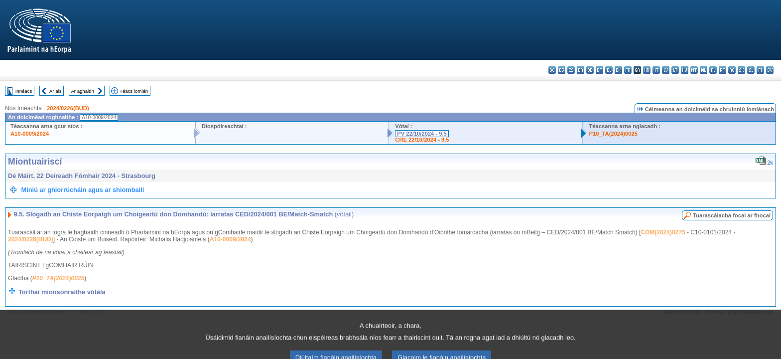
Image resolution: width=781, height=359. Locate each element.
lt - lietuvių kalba (675, 70)
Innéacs (23, 91)
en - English (618, 70)
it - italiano (656, 70)
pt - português (722, 70)
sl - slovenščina (751, 70)
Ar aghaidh (82, 91)
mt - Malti (694, 70)
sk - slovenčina (741, 70)
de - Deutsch (590, 70)
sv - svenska (770, 70)
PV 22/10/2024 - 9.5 (422, 134)
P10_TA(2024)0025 (613, 134)
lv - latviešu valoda (665, 70)
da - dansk (580, 70)
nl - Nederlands (703, 70)
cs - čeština (571, 70)
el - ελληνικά (609, 70)
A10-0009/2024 (29, 134)
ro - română (732, 70)
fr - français (628, 70)
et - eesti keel (599, 70)
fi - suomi (760, 70)
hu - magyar (684, 70)
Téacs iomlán (134, 91)
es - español (561, 70)
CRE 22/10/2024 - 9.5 (422, 140)
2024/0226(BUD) (68, 108)
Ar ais (55, 91)
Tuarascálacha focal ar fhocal (732, 215)
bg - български (552, 70)
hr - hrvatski (647, 70)
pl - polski (713, 70)
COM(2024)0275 (663, 232)
